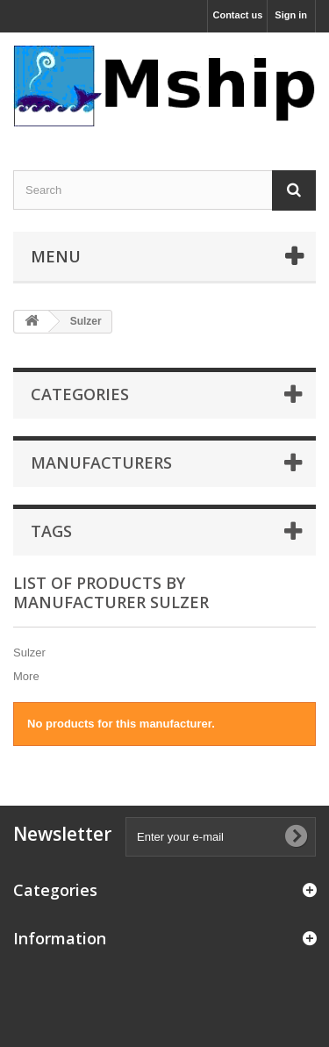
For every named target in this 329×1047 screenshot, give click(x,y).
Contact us (237, 15)
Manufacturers (101, 462)
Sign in (291, 15)
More (26, 676)
